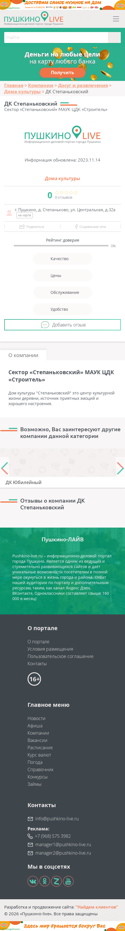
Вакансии (37, 740)
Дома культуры (62, 178)
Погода (35, 762)
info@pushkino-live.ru (57, 819)
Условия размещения (50, 649)
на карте (24, 215)
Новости (37, 718)
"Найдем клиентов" (97, 907)
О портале (38, 642)
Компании (38, 733)
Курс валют (39, 755)
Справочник (40, 769)
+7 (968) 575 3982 (53, 836)
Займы (35, 784)
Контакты (37, 663)
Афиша (35, 726)
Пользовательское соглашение (61, 656)
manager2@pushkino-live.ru (63, 853)
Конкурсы (38, 777)
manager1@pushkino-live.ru (63, 844)
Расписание (40, 747)
